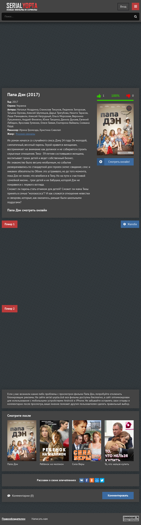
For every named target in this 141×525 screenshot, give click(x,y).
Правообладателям (13, 519)
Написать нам (40, 519)
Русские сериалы (25, 133)
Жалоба (130, 224)
